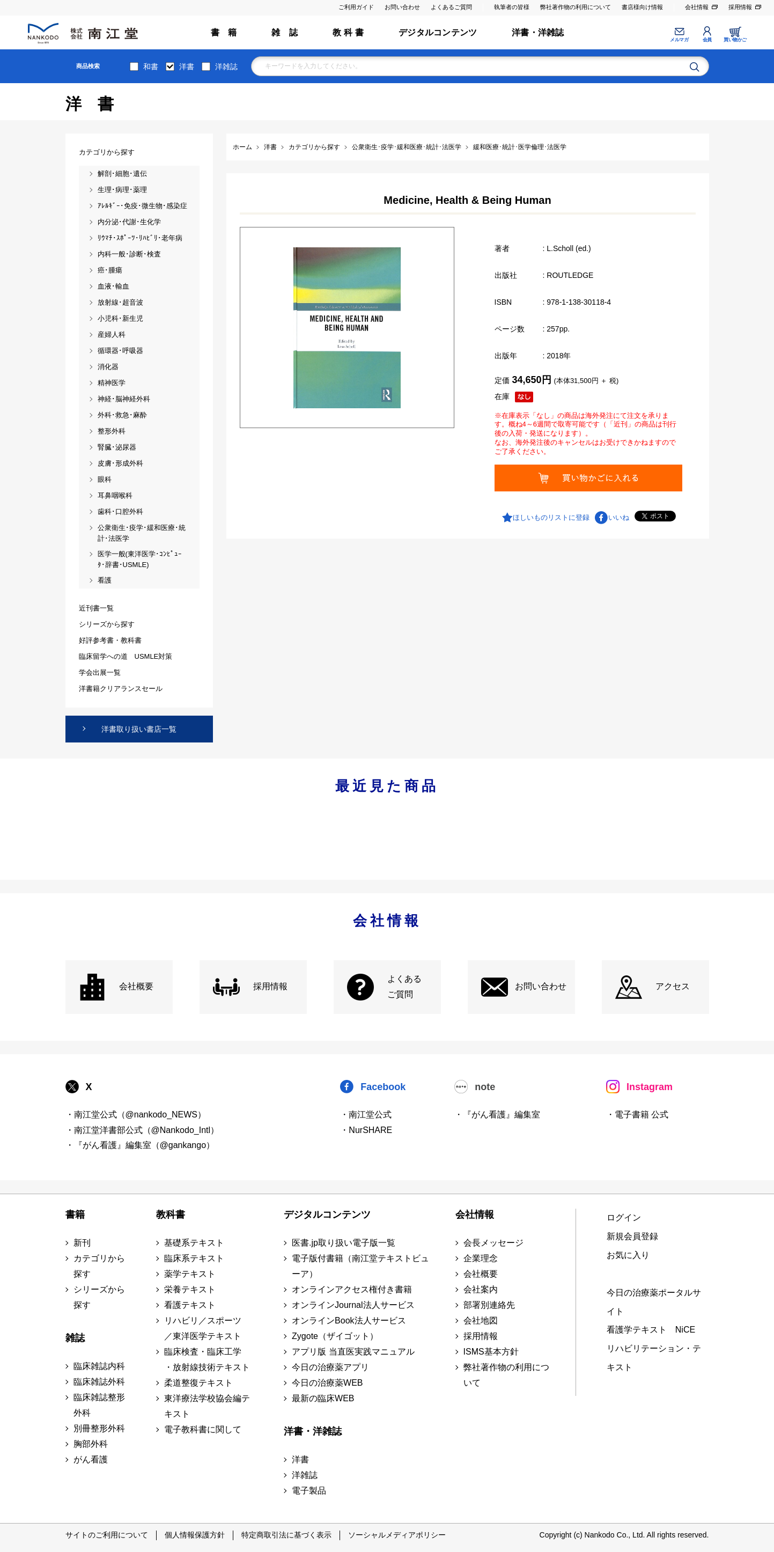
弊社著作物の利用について (575, 7)
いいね (618, 517)
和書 (150, 66)
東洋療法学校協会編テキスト (207, 1406)
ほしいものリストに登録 (551, 517)
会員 (707, 39)
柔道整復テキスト (198, 1382)
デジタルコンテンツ (438, 32)
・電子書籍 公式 (637, 1114)
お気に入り (628, 1255)
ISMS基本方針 (491, 1351)
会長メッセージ (493, 1242)
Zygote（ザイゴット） (335, 1336)
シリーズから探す (99, 1297)
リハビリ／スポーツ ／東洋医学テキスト (202, 1328)
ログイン (624, 1217)
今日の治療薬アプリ (330, 1367)
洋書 (186, 66)
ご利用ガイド (356, 7)
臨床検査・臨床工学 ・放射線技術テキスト (207, 1359)
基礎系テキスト (194, 1242)
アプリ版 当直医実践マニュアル (353, 1351)
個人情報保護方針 (195, 1535)
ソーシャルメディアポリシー (397, 1535)
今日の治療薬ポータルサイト (654, 1302)
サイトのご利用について (106, 1535)
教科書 (170, 1214)
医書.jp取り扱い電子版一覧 (343, 1242)
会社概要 (136, 986)
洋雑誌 (226, 66)
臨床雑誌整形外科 (99, 1405)
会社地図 (480, 1320)
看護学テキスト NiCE (651, 1329)
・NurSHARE (366, 1130)
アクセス (672, 986)
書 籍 (224, 32)
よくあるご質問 (451, 7)
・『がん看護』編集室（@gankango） (140, 1145)
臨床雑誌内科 (99, 1366)
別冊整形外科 (99, 1428)
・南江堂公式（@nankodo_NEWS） (136, 1114)
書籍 (75, 1214)
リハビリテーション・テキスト (654, 1358)
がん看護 (90, 1459)
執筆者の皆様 (511, 7)
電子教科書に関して (202, 1429)
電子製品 (309, 1490)
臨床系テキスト (194, 1258)
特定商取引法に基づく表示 (286, 1535)
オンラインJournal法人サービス (353, 1305)
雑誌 (75, 1338)
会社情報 (697, 7)
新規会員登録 (632, 1236)
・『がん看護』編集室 (497, 1114)
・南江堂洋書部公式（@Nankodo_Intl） (142, 1130)
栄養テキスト (190, 1289)
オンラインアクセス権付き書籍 (352, 1289)
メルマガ (679, 39)
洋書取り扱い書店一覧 (138, 729)
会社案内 (480, 1289)
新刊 (82, 1242)
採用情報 (740, 7)
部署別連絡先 (489, 1305)
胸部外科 (90, 1443)
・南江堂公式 (366, 1114)
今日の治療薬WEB (327, 1382)
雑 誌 (284, 32)
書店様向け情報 (642, 7)
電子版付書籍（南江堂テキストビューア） (360, 1266)
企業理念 (480, 1258)
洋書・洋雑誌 (538, 32)
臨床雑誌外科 (99, 1381)
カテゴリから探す (99, 1266)
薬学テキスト (190, 1273)
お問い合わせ (402, 7)
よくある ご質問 (404, 986)
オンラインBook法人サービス (349, 1320)
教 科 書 (348, 32)
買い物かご (735, 39)
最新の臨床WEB (323, 1398)
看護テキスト (190, 1305)
